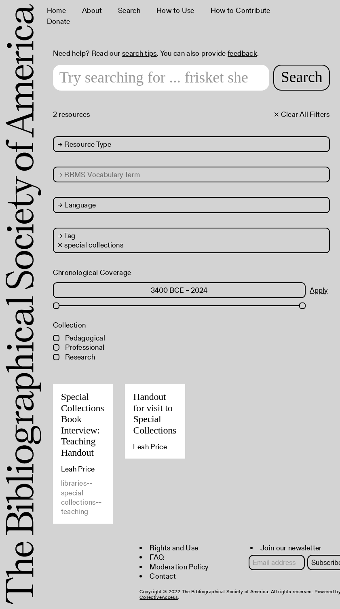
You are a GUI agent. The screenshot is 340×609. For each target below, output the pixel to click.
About (92, 10)
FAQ (157, 557)
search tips (139, 53)
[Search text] (161, 78)
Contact (163, 576)
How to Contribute (240, 10)
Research (74, 357)
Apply (318, 290)
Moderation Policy (179, 567)
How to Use (175, 10)
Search (129, 10)
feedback (242, 53)
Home (56, 10)
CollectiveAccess (158, 597)
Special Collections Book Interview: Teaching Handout (82, 424)
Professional (79, 347)
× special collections (91, 245)
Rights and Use (174, 548)
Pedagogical (79, 338)
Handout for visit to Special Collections (154, 413)
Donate (58, 21)
